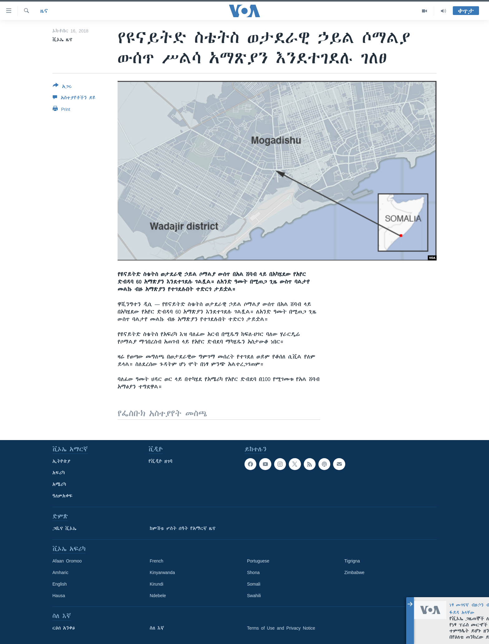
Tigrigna (352, 561)
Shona (253, 572)
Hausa (58, 595)
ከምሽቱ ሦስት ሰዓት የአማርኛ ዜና (182, 528)
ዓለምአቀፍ (62, 496)
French (156, 561)
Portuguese (258, 561)
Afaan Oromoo (67, 561)
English (59, 584)
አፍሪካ (58, 473)
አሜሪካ (59, 484)
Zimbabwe (354, 572)
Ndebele (158, 595)
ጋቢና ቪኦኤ (64, 528)
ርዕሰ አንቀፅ (63, 628)
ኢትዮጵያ (61, 461)
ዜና (44, 11)
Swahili (254, 595)
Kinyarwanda (162, 572)
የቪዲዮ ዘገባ (160, 461)
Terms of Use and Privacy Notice (281, 628)
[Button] (62, 87)
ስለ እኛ (157, 628)
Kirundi (156, 584)
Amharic (60, 572)
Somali (253, 584)
